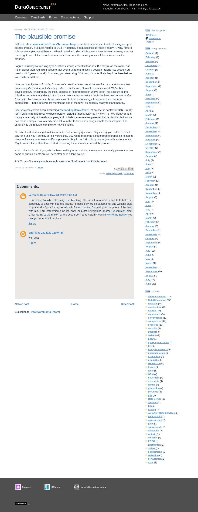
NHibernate (154, 363)
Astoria (152, 434)
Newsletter (155, 38)
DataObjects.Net (114, 173)
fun (150, 406)
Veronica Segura (39, 194)
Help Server (154, 399)
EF (149, 346)
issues (151, 384)
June (148, 73)
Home (75, 303)
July (147, 160)
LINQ (151, 338)
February (150, 57)
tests (150, 370)
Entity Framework (158, 349)
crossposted (155, 420)
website (152, 335)
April (148, 111)
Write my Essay (117, 214)
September (151, 86)
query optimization (158, 342)
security (152, 328)
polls (150, 423)
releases (153, 303)
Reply (32, 223)
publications (155, 451)
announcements (157, 296)
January (150, 61)
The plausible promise (45, 36)
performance (155, 317)
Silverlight (153, 377)
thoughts (153, 391)
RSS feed (151, 35)
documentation (156, 353)
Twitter (150, 41)
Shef (31, 232)
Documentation (70, 17)
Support (89, 17)
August (149, 90)
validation (153, 430)
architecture (155, 307)
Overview (21, 17)
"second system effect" (73, 109)
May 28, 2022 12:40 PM (49, 232)
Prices (53, 17)
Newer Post (22, 303)
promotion (129, 173)
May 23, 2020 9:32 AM (63, 194)
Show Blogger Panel (187, 5)
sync (150, 462)
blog (53, 3)
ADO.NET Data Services (161, 413)
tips (150, 395)
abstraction (154, 444)
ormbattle (153, 360)
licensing (153, 324)
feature (152, 310)
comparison (154, 321)
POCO (151, 441)
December (151, 65)
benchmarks (155, 416)
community (154, 314)
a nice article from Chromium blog (54, 44)
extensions (154, 356)
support (152, 331)
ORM (150, 374)
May (147, 106)
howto (151, 367)
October (150, 53)
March (148, 115)
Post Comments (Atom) (45, 311)
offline (151, 448)
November (151, 131)
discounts (153, 381)
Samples (153, 402)
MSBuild (153, 437)
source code (155, 427)
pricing (152, 409)
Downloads (38, 17)
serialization (155, 459)
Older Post (127, 303)
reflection (153, 455)
